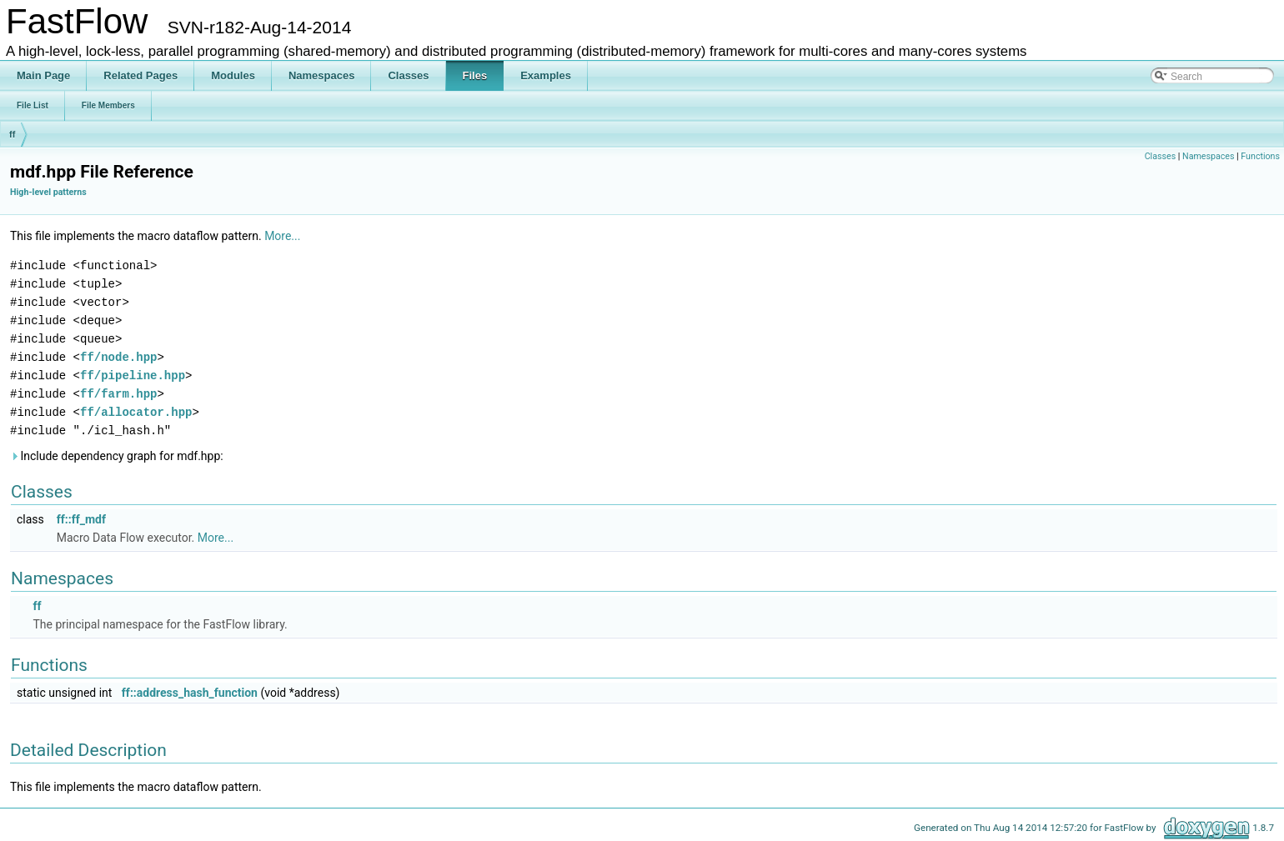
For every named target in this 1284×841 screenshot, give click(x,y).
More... (282, 236)
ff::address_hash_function (190, 692)
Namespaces (1208, 156)
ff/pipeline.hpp (132, 375)
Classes (1160, 156)
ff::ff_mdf (81, 519)
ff (12, 134)
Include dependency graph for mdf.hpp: (116, 456)
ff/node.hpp (118, 357)
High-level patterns (48, 192)
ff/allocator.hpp (136, 412)
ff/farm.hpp (118, 394)
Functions (1260, 156)
